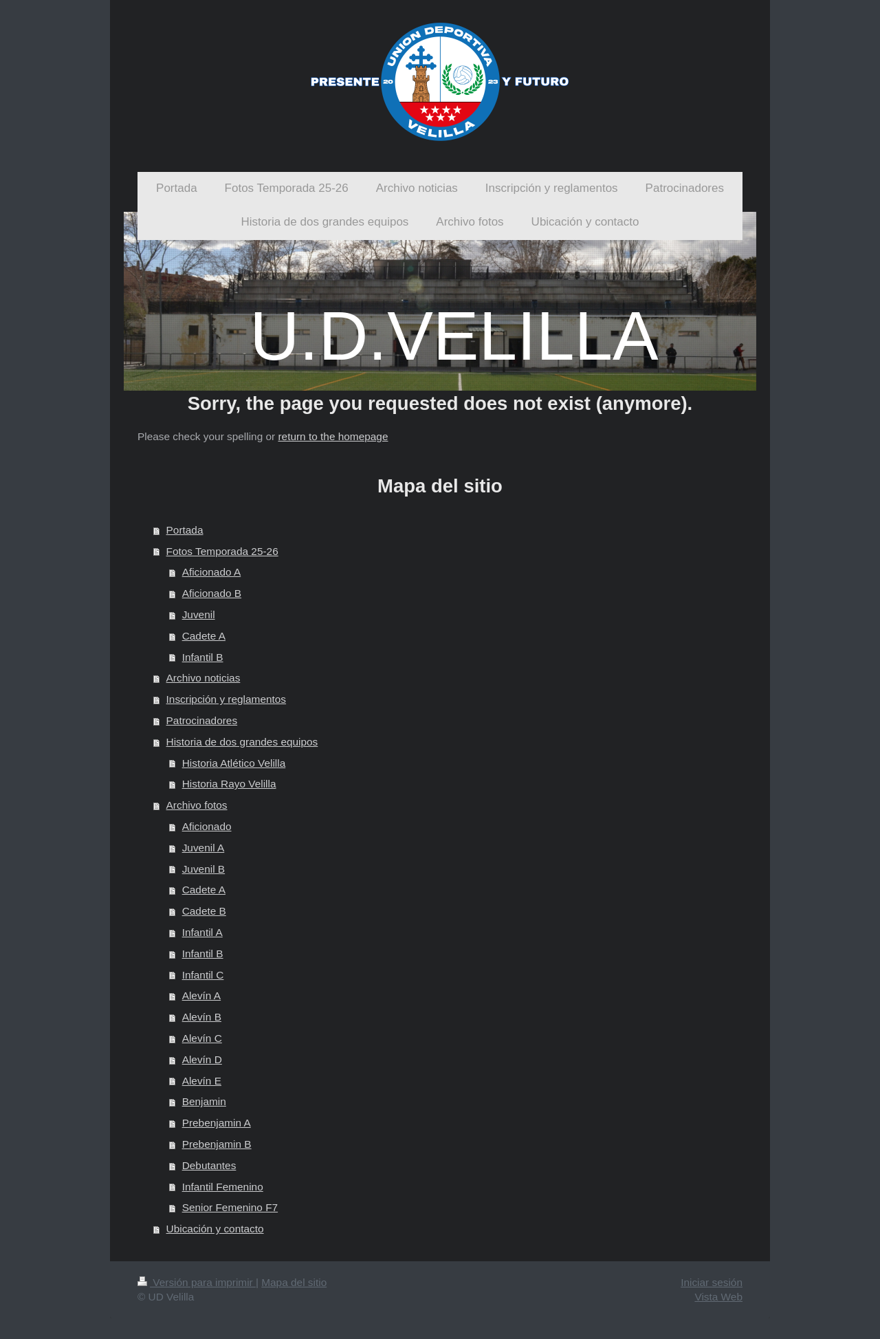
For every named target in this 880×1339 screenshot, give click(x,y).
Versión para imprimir (197, 1282)
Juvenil (198, 614)
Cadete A (204, 636)
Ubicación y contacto (215, 1228)
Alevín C (202, 1038)
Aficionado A (211, 572)
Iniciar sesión (711, 1282)
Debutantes (209, 1165)
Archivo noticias (203, 678)
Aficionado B (211, 593)
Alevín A (201, 995)
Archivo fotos (197, 805)
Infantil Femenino (222, 1187)
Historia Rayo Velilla (229, 784)
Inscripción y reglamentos (226, 699)
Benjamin (204, 1101)
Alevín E (201, 1081)
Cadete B (204, 911)
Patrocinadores (202, 720)
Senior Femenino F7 (230, 1207)
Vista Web (718, 1297)
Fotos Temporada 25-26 (222, 551)
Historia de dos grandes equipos (242, 742)
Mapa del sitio (294, 1282)
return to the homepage (333, 436)
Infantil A (202, 932)
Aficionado (207, 826)
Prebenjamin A (216, 1123)
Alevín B (201, 1017)
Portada (185, 530)
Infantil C (203, 975)
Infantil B (202, 657)
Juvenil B (203, 869)
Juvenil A (203, 847)
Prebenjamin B (217, 1144)
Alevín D (202, 1059)
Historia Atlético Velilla (234, 763)
